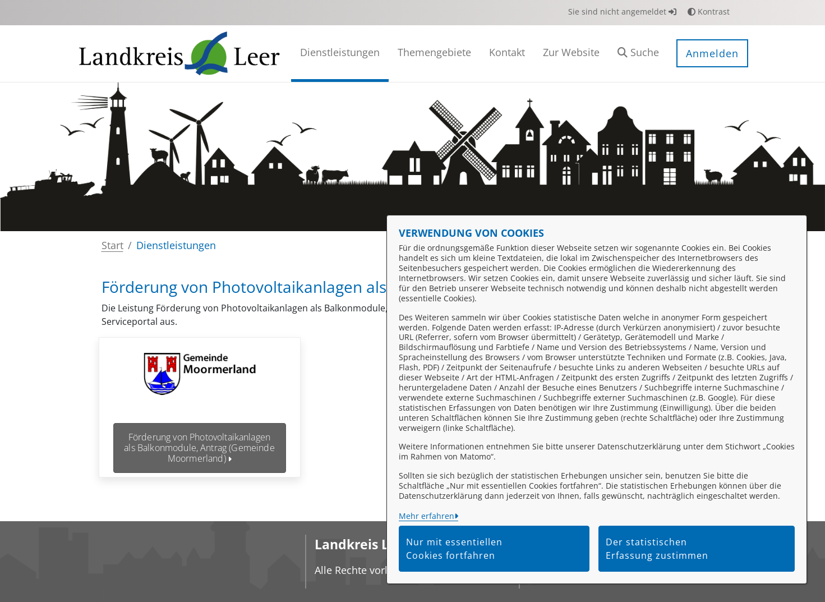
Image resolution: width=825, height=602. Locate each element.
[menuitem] (340, 53)
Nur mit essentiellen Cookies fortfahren (454, 549)
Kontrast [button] (709, 11)
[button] (638, 53)
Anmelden (712, 53)
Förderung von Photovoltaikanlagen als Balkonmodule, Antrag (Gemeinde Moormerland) (199, 448)
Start (112, 245)
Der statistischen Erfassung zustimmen (657, 549)
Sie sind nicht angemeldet (622, 11)
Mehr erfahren (426, 516)
